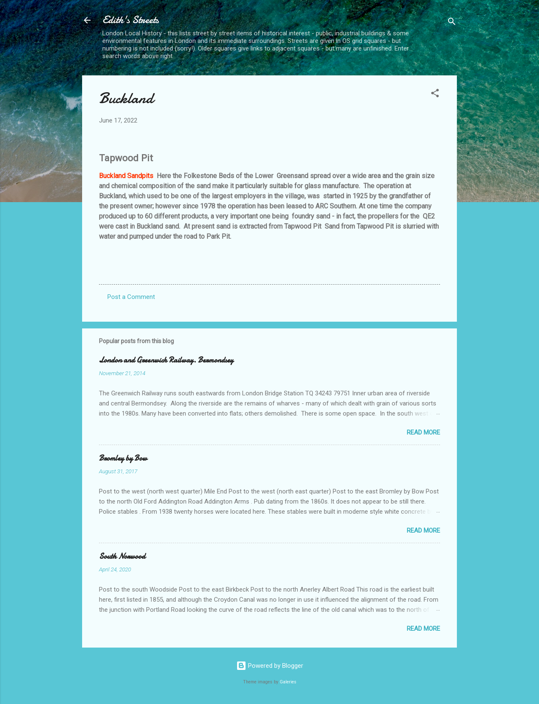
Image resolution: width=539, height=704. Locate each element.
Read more (423, 432)
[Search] (452, 23)
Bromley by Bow (123, 458)
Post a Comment (131, 297)
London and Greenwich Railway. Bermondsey (166, 360)
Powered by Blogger (269, 665)
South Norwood (122, 556)
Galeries (288, 682)
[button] (435, 94)
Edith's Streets (130, 20)
